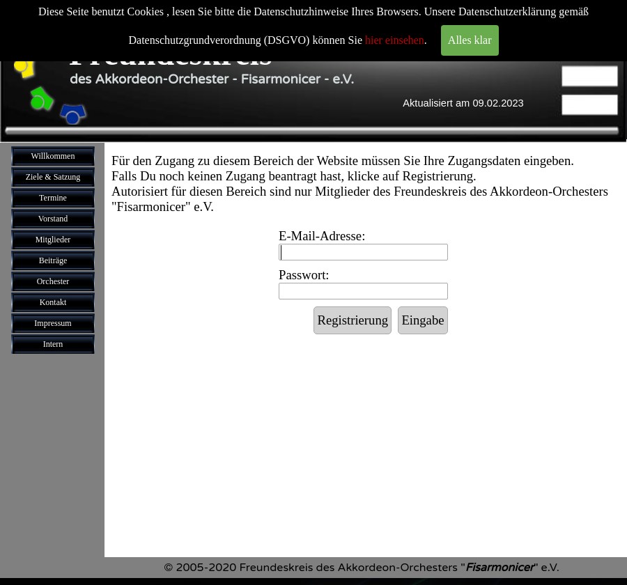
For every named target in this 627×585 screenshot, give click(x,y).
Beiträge (53, 260)
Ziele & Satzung (53, 177)
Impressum (52, 323)
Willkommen (53, 156)
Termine (53, 198)
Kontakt (53, 302)
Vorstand (53, 219)
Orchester (53, 281)
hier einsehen (394, 40)
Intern (53, 344)
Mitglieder (53, 239)
